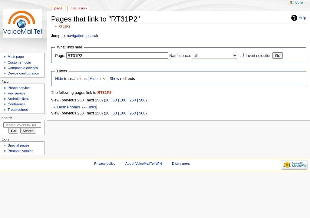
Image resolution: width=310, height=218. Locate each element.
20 (107, 100)
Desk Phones (68, 107)
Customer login (19, 62)
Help (302, 18)
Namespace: (180, 56)
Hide (59, 79)
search (92, 36)
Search (7, 118)
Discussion (79, 8)
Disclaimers (181, 163)
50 (115, 100)
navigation (75, 36)
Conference (16, 104)
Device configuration (23, 73)
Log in (299, 2)
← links (90, 107)
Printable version (20, 151)
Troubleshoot (18, 109)
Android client (18, 99)
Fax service (16, 93)
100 (123, 100)
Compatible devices (23, 68)
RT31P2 (64, 26)
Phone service (19, 88)
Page (58, 8)
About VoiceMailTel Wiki (143, 163)
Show (114, 79)
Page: (60, 56)
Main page (16, 56)
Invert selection (258, 56)
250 (133, 100)
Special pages (18, 145)
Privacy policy (104, 163)
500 (142, 100)
